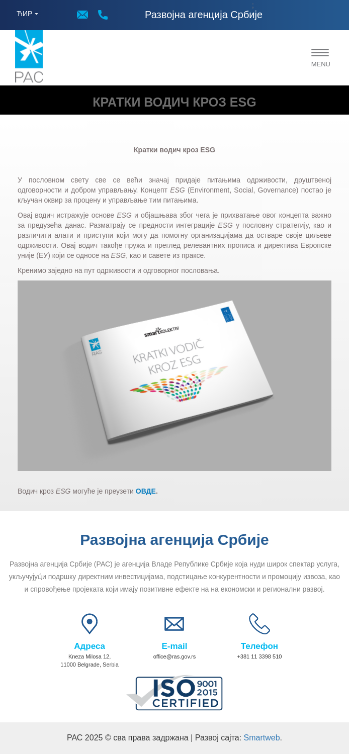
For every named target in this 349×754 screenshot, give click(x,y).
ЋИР (24, 14)
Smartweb (262, 737)
